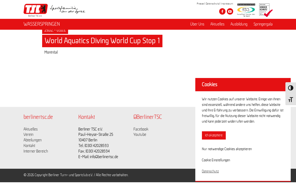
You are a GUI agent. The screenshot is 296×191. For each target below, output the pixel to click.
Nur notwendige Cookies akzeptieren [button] (227, 149)
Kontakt (29, 146)
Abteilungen (33, 140)
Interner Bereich (36, 151)
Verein (28, 134)
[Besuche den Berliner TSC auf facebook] (222, 11)
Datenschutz (212, 3)
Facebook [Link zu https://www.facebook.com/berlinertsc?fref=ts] (141, 129)
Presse (200, 3)
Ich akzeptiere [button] (214, 135)
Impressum (227, 3)
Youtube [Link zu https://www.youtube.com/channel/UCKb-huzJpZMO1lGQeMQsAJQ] (140, 134)
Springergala (263, 24)
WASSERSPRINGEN (42, 24)
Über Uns (197, 24)
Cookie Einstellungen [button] (216, 160)
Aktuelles (217, 24)
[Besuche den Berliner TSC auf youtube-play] (230, 11)
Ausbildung (239, 24)
